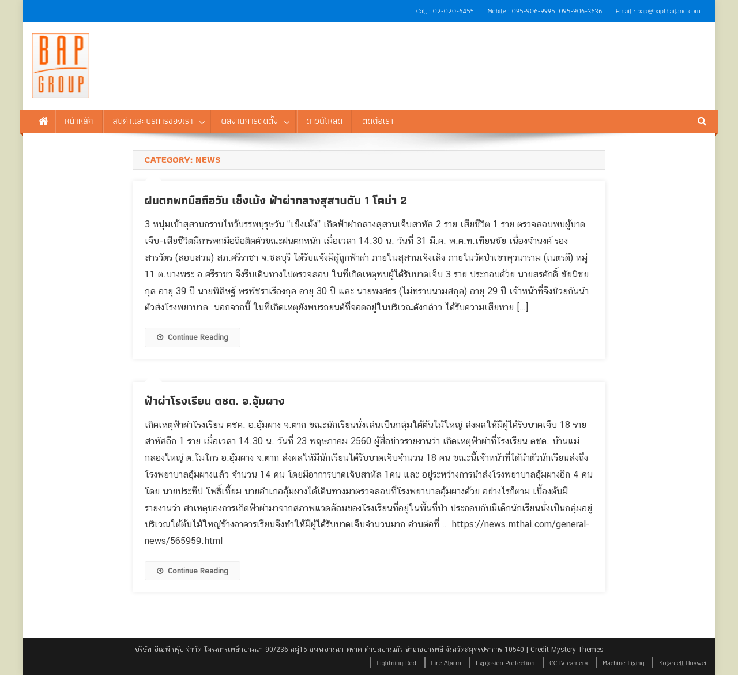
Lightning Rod (396, 662)
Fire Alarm (446, 662)
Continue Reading (192, 337)
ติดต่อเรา (377, 121)
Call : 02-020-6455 (445, 10)
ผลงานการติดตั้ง (249, 121)
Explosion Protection (505, 662)
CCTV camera (568, 662)
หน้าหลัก (79, 121)
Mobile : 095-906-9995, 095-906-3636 (544, 10)
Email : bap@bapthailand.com (658, 10)
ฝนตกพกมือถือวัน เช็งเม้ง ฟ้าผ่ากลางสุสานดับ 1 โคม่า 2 (276, 200)
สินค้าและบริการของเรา (152, 121)
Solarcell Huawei (682, 662)
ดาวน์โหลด (324, 121)
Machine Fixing (624, 662)
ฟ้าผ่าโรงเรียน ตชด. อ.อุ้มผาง (215, 401)
